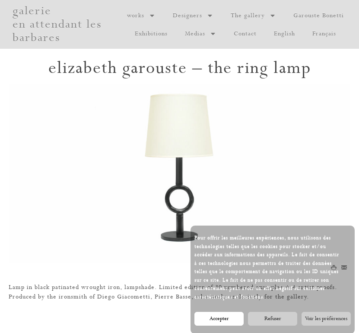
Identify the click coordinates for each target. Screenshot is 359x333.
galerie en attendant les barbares (57, 24)
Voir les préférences (326, 320)
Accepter (219, 320)
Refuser (272, 320)
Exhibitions (151, 34)
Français (324, 34)
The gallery (253, 15)
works (141, 15)
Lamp (17, 287)
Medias (200, 33)
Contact (245, 34)
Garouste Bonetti (318, 15)
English (284, 34)
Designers (193, 15)
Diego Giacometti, (124, 297)
